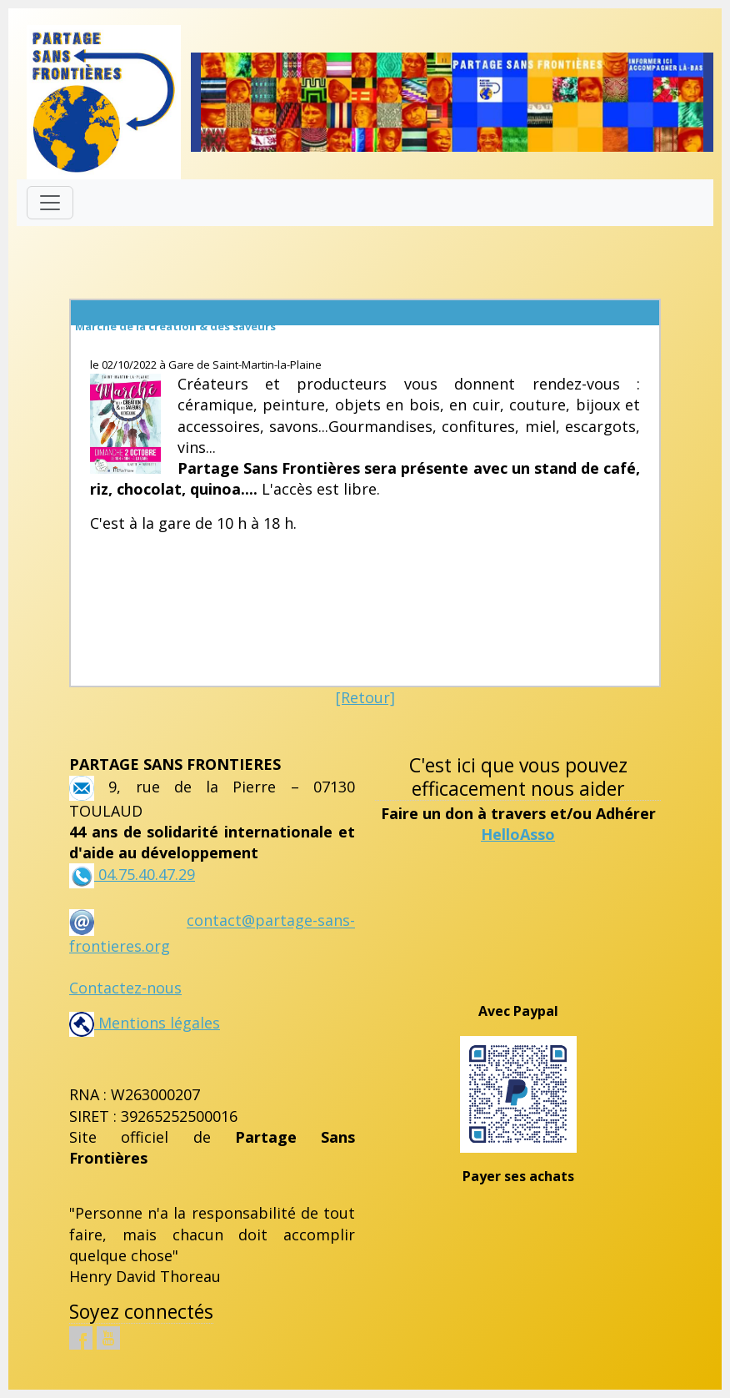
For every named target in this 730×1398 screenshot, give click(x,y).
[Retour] (365, 697)
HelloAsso (518, 834)
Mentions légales (144, 1023)
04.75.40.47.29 (144, 874)
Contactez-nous (125, 988)
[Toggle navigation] (50, 202)
